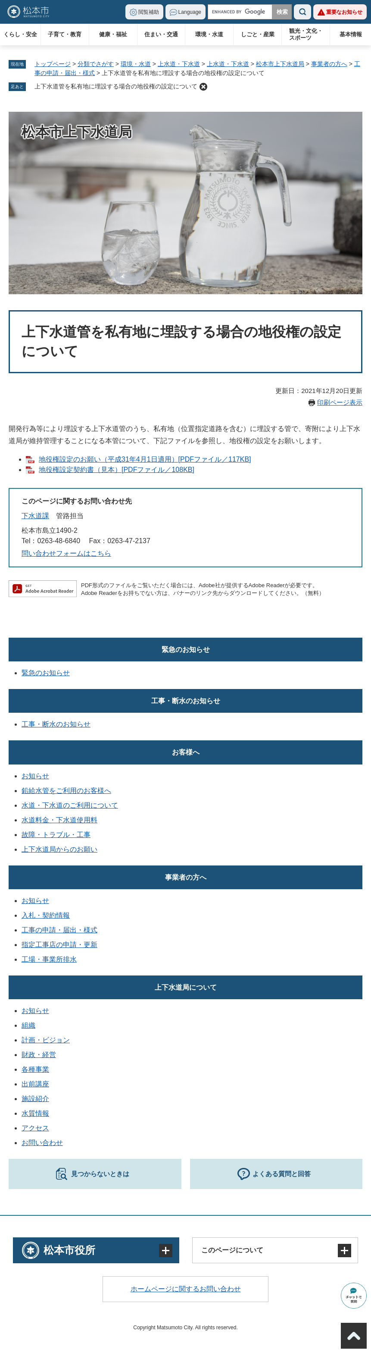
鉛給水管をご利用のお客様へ (66, 790)
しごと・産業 (257, 34)
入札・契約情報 (46, 915)
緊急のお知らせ (186, 649)
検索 (302, 11)
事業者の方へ (329, 63)
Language (189, 12)
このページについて (232, 1250)
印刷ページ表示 (339, 402)
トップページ (52, 63)
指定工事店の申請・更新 (59, 944)
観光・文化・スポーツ (306, 34)
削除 (203, 87)
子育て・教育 (64, 34)
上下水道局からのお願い (59, 849)
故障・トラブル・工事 (56, 834)
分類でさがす (96, 63)
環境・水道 (209, 34)
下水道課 (35, 515)
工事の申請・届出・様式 (59, 930)
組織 (28, 1025)
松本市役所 (69, 1250)
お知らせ (35, 776)
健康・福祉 (113, 34)
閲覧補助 (148, 12)
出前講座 (35, 1084)
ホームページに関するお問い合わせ (186, 1289)
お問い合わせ (42, 1142)
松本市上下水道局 (280, 63)
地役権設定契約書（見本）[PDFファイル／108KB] (116, 469)
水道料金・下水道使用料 (59, 820)
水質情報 (35, 1113)
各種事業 (35, 1069)
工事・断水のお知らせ (185, 701)
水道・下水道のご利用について (70, 805)
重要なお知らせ (344, 12)
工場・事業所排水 (49, 959)
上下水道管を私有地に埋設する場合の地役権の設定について (115, 86)
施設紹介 (35, 1098)
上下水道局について (186, 987)
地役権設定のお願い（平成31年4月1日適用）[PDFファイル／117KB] (145, 459)
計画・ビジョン (46, 1040)
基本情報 (351, 34)
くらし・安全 (20, 34)
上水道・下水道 (179, 63)
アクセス (35, 1128)
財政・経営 (39, 1054)
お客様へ (186, 752)
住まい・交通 (161, 34)
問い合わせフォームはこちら (66, 553)
